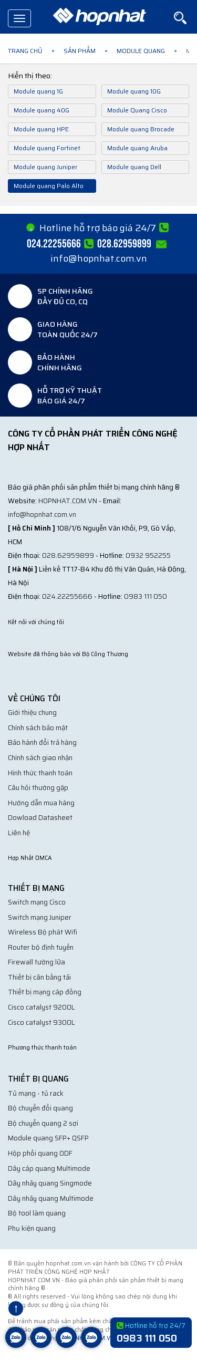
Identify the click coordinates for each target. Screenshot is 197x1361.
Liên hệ (19, 832)
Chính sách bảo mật (38, 727)
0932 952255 (148, 555)
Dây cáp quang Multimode (49, 1168)
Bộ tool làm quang (37, 1213)
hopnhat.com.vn (67, 500)
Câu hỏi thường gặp (38, 787)
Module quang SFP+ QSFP (48, 1138)
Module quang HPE (41, 129)
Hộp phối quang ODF (40, 1153)
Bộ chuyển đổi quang (40, 1108)
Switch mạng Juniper (39, 917)
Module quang (141, 51)
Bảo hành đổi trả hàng (42, 742)
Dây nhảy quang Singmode (50, 1183)
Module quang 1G (38, 91)
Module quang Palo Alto (49, 186)
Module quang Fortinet (47, 148)
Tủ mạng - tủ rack (36, 1093)
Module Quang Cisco (137, 110)
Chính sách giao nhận (40, 757)
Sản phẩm (80, 51)
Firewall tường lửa (36, 962)
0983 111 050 (145, 596)
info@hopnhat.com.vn (98, 258)
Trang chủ (25, 51)
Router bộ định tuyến (41, 947)
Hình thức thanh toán (40, 772)
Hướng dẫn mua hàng (41, 802)
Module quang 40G (41, 110)
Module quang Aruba (137, 148)
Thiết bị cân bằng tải (39, 977)
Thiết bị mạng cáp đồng (44, 992)
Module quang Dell (134, 167)
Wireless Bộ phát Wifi (42, 932)
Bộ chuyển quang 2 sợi (43, 1123)
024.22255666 (67, 596)
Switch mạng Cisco (37, 902)
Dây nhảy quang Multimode (51, 1198)
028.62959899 (68, 555)
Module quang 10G (134, 91)
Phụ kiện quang (32, 1228)
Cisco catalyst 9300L (41, 1022)
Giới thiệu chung (32, 712)
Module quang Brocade (140, 129)
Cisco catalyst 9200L (41, 1007)
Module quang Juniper (45, 167)
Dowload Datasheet (40, 817)
